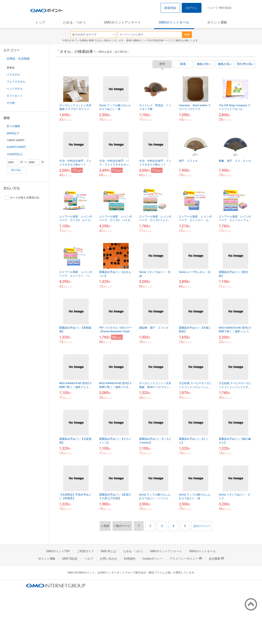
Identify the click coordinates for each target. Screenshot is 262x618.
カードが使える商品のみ (22, 198)
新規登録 (170, 7)
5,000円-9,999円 (16, 147)
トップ (40, 22)
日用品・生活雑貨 (18, 58)
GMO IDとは (108, 551)
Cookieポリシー (152, 558)
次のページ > (201, 526)
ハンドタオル (15, 88)
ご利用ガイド (85, 551)
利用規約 (129, 558)
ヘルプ (211, 7)
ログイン (191, 7)
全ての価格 (13, 126)
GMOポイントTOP (58, 551)
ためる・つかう (74, 22)
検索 (187, 34)
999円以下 (13, 133)
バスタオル (13, 74)
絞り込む (16, 170)
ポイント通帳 (217, 22)
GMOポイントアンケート (122, 22)
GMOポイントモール (174, 22)
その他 (11, 102)
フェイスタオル (16, 81)
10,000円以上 (15, 154)
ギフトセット (15, 95)
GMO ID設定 (225, 7)
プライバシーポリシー (185, 558)
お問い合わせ (108, 558)
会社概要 (216, 558)
